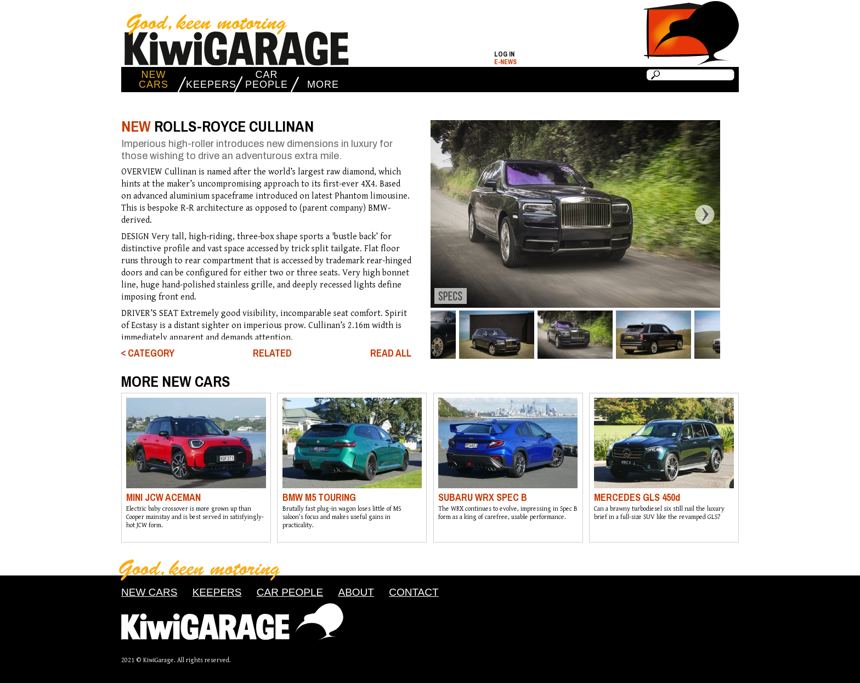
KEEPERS (210, 84)
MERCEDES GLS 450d (637, 497)
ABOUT (356, 592)
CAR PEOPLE (266, 79)
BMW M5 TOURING (319, 497)
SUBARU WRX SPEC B (482, 497)
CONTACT (413, 592)
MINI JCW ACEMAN (163, 497)
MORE (323, 84)
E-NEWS (505, 62)
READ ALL (390, 353)
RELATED (272, 353)
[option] (575, 214)
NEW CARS (153, 79)
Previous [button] (421, 213)
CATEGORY (151, 353)
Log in (504, 54)
